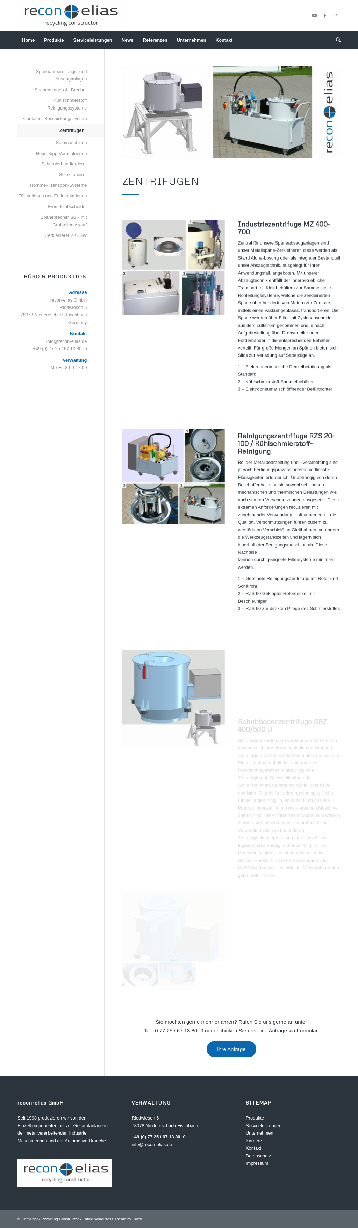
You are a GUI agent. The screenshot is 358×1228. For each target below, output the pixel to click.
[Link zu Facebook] (325, 15)
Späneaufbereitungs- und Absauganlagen (61, 75)
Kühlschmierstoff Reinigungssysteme (67, 104)
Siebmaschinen (71, 142)
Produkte (255, 1118)
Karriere (254, 1140)
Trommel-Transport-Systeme (58, 185)
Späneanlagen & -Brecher (61, 89)
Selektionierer (73, 174)
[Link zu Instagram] (335, 15)
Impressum (257, 1163)
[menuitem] (28, 40)
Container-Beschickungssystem (55, 118)
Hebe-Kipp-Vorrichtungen (61, 153)
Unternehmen (259, 1133)
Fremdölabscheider (67, 206)
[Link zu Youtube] (314, 15)
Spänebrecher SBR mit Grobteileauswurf (64, 220)
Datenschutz (258, 1155)
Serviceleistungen (264, 1125)
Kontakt (253, 1148)
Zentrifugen (72, 130)
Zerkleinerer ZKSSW (66, 235)
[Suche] (336, 40)
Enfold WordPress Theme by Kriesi (112, 1219)
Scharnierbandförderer (64, 164)
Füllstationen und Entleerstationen (52, 195)
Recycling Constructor (60, 1219)
